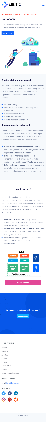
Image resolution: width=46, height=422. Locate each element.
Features (5, 351)
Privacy (4, 362)
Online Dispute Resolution (11, 373)
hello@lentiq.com (12, 383)
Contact (4, 359)
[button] (43, 5)
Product (4, 348)
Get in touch (7, 33)
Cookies (4, 369)
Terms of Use (6, 366)
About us (5, 355)
